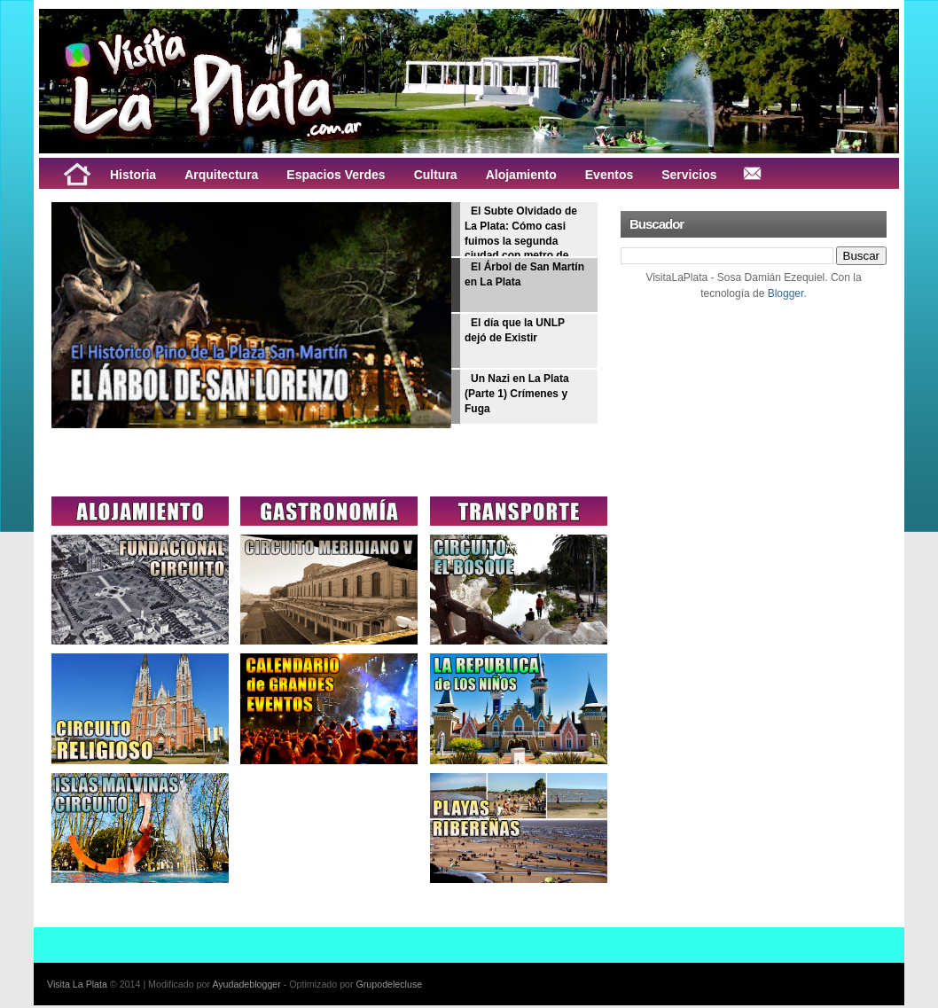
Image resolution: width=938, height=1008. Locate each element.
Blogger (786, 293)
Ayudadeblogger (246, 984)
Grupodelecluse (389, 984)
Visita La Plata (77, 984)
